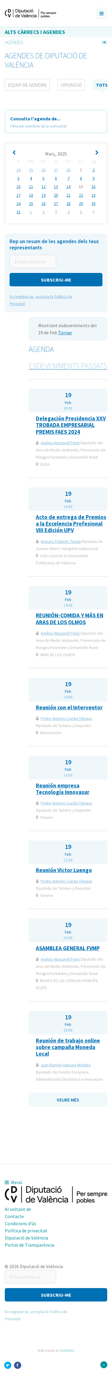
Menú (13, 1182)
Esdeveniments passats (68, 366)
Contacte (14, 1216)
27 (56, 170)
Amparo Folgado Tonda (61, 541)
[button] (56, 279)
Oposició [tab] (71, 85)
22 (81, 195)
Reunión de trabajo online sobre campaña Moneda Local (68, 1047)
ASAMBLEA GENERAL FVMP (68, 948)
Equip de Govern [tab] (27, 85)
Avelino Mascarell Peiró (60, 442)
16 (93, 186)
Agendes (14, 42)
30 (93, 203)
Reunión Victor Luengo (64, 870)
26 (44, 170)
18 (31, 195)
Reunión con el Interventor (69, 707)
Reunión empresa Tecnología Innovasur (62, 789)
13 (56, 186)
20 (56, 195)
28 (68, 170)
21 (68, 195)
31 (18, 212)
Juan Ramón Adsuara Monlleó (66, 1065)
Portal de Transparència (29, 1245)
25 (31, 170)
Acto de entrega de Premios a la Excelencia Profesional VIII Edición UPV (71, 524)
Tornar (65, 333)
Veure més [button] (68, 1100)
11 (31, 186)
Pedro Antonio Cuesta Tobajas (66, 718)
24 (18, 170)
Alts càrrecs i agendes (35, 32)
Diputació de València (26, 1238)
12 (44, 186)
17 (18, 195)
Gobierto (67, 1350)
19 (44, 195)
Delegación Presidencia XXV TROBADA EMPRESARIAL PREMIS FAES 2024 (71, 425)
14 (68, 186)
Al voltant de (18, 1209)
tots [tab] (102, 85)
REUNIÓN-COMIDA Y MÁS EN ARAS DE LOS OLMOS (69, 618)
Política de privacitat (26, 1231)
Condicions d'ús (20, 1223)
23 (93, 195)
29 (81, 203)
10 (18, 186)
